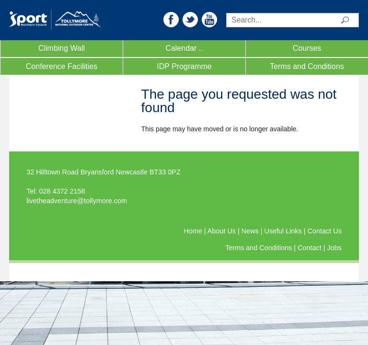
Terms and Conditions (307, 66)
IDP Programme (184, 66)
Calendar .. (184, 48)
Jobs (334, 248)
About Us (222, 231)
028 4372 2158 (62, 191)
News (251, 231)
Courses (307, 48)
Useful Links (284, 231)
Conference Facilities (61, 66)
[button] (171, 19)
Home (194, 231)
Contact (310, 248)
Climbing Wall (61, 48)
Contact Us (325, 231)
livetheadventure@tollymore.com (76, 201)
